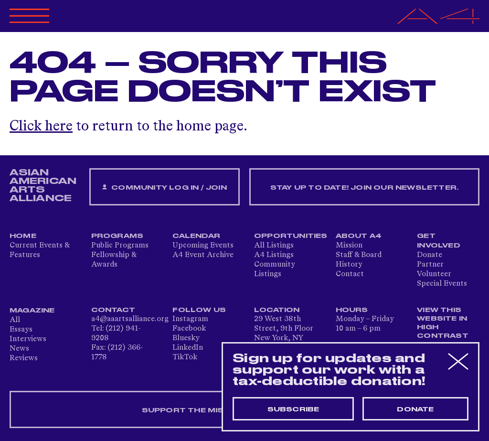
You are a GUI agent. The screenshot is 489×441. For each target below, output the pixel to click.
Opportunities (291, 236)
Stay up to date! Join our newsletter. (364, 188)
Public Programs (120, 245)
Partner (430, 265)
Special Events (442, 284)
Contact (350, 274)
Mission (349, 245)
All (15, 320)
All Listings (274, 245)
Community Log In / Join (164, 187)
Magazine (32, 310)
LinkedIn (187, 348)
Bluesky (186, 338)
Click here (41, 126)
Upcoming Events (203, 245)
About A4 (359, 236)
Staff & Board (359, 255)
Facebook (189, 329)
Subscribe (293, 409)
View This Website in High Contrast (442, 323)
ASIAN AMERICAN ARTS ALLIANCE (43, 185)
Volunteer (434, 274)
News (19, 349)
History (349, 265)
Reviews (24, 358)
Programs (117, 236)
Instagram (190, 319)
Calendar (196, 236)
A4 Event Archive (203, 255)
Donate (429, 255)
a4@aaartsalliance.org (130, 319)
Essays (21, 329)
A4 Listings (274, 255)
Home (23, 236)
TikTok (184, 357)
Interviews (28, 339)
